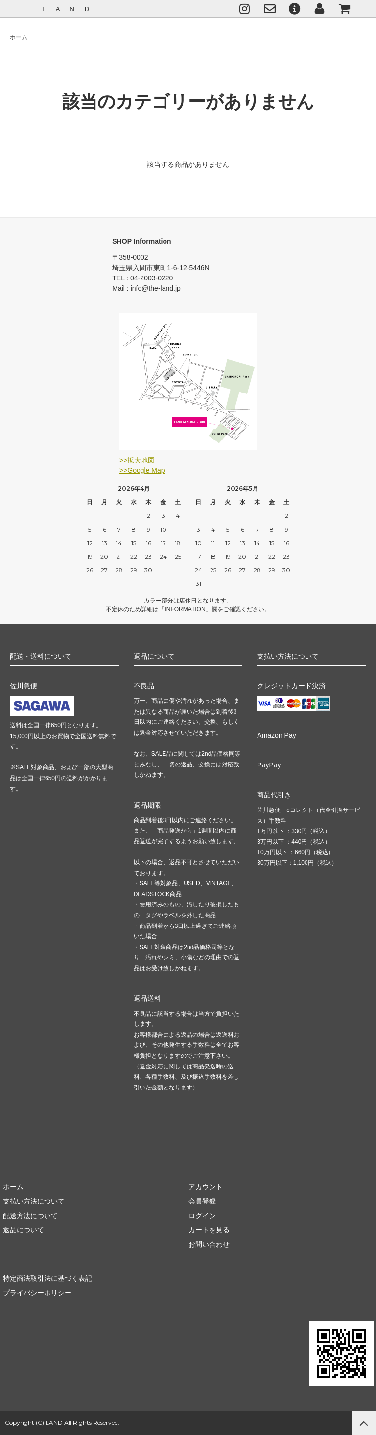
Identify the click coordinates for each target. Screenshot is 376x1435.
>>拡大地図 (137, 460)
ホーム (18, 37)
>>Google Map (142, 470)
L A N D (66, 9)
